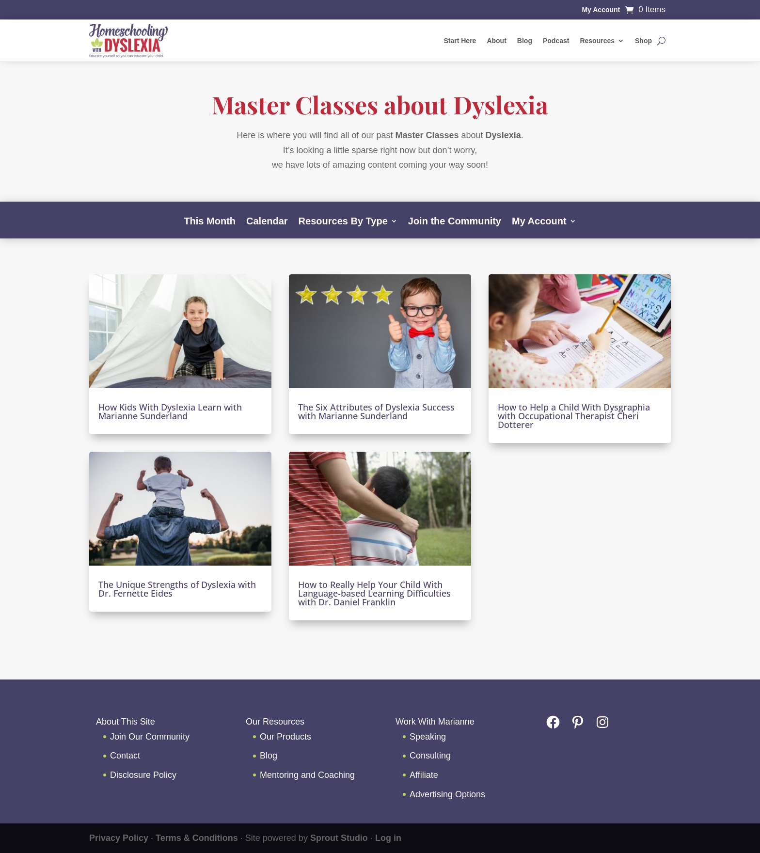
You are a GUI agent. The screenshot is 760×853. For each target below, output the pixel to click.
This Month (210, 222)
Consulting (430, 755)
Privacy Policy (118, 838)
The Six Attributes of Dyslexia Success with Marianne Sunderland (376, 411)
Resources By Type (343, 222)
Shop (643, 41)
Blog (524, 41)
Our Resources (275, 722)
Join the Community (454, 222)
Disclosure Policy (143, 775)
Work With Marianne (435, 722)
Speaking (428, 737)
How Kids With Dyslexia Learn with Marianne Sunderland (170, 411)
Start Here (459, 41)
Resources (597, 41)
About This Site (125, 722)
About (496, 41)
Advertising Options (447, 794)
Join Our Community (150, 737)
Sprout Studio (339, 838)
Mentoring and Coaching (307, 775)
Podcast (556, 41)
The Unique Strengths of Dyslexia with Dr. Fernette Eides (177, 589)
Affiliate (424, 775)
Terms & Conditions (197, 838)
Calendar (267, 222)
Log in (388, 838)
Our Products (285, 737)
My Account (601, 10)
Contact (125, 755)
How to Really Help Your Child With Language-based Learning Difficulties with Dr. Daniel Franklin (374, 593)
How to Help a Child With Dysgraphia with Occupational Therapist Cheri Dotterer (574, 415)
